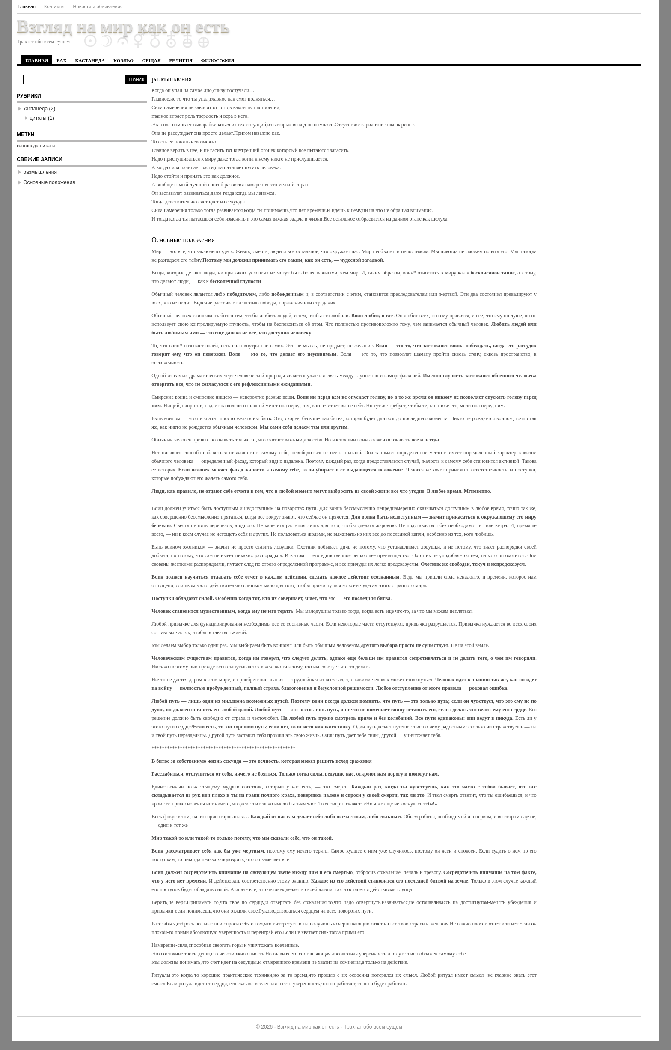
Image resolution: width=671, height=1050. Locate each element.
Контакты (54, 6)
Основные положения (49, 182)
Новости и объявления (98, 6)
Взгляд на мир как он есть (123, 26)
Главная (27, 6)
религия (181, 60)
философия (217, 60)
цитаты (38, 118)
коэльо (123, 60)
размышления (40, 172)
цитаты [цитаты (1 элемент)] (47, 145)
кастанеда (89, 60)
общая (151, 60)
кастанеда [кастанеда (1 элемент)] (28, 145)
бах (61, 60)
